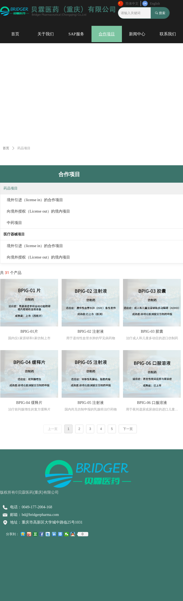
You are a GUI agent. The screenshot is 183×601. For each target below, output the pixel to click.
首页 (6, 148)
